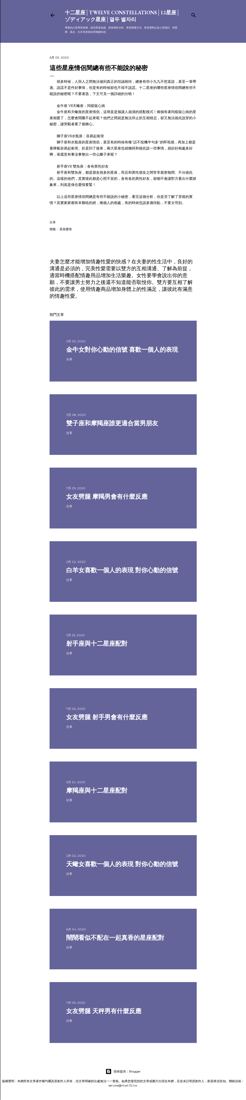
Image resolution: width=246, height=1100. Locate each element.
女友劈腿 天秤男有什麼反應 (103, 1011)
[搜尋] (194, 14)
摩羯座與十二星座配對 (96, 790)
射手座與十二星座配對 (96, 643)
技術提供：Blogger (123, 1071)
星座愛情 (66, 229)
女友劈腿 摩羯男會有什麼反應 (106, 496)
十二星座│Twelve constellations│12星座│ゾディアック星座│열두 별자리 (122, 16)
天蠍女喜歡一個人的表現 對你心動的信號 (122, 864)
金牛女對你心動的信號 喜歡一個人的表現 (122, 350)
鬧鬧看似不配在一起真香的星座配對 (115, 938)
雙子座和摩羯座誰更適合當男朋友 (112, 423)
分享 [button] (53, 222)
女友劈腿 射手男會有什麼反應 (106, 717)
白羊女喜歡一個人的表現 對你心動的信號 (122, 570)
